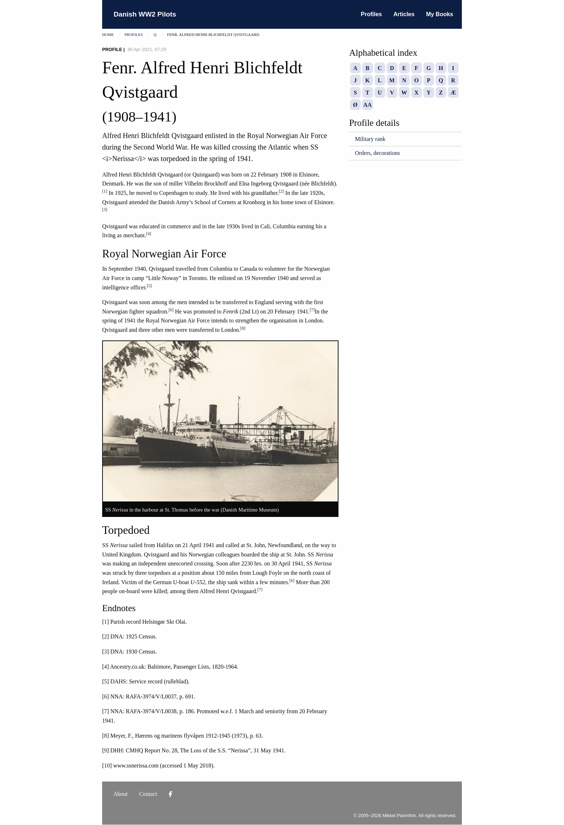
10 (107, 765)
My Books (439, 14)
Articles (404, 14)
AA (367, 105)
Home (108, 34)
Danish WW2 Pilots (145, 14)
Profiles (371, 14)
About (120, 794)
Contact (148, 794)
